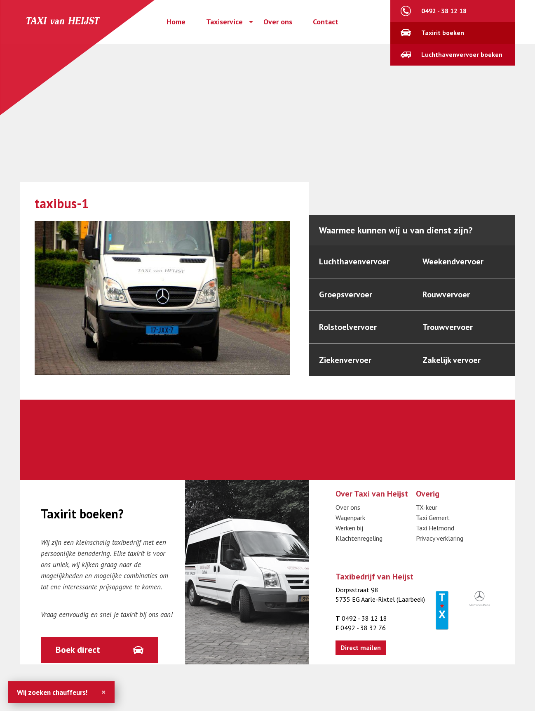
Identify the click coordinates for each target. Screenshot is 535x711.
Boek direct (78, 649)
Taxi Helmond (435, 528)
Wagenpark (350, 517)
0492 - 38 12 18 (444, 11)
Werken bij (349, 528)
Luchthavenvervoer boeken (461, 54)
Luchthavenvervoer (354, 261)
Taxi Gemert (433, 517)
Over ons (277, 22)
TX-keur (426, 507)
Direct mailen (360, 647)
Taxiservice (224, 22)
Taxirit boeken (442, 32)
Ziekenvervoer (345, 360)
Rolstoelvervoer (348, 327)
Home (176, 22)
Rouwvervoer (446, 294)
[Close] (103, 692)
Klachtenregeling (359, 538)
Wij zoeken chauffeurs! (52, 692)
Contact (325, 22)
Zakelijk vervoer (451, 360)
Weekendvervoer (452, 261)
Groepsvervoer (345, 294)
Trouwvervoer (447, 327)
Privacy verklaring (439, 538)
